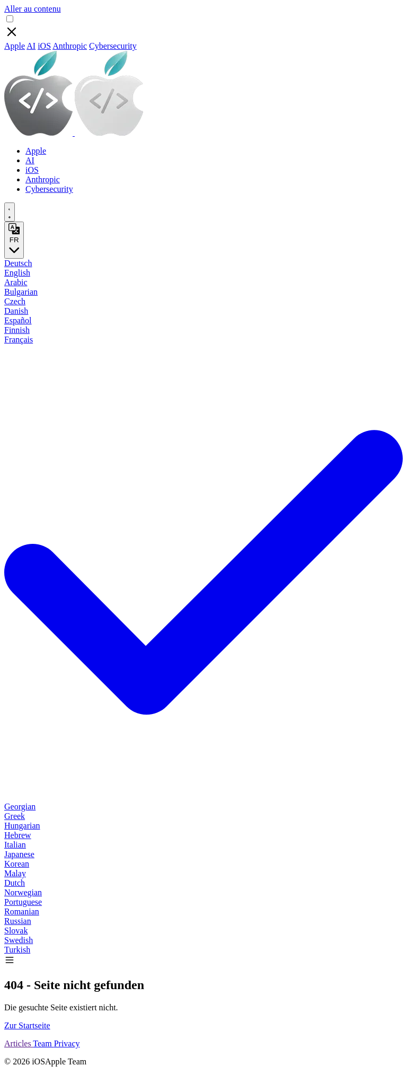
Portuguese (23, 901)
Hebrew (17, 835)
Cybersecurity (113, 45)
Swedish (18, 940)
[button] (9, 962)
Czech (14, 301)
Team (43, 1043)
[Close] (11, 36)
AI (31, 45)
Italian (15, 844)
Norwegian (23, 892)
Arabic (16, 282)
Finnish (17, 329)
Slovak (16, 930)
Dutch (14, 882)
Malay (15, 873)
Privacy (67, 1043)
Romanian (21, 911)
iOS (44, 45)
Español (18, 320)
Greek (14, 816)
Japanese (19, 854)
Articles (18, 1043)
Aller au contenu (32, 8)
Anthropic (69, 45)
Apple (14, 45)
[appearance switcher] (9, 212)
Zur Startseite (27, 1025)
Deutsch (18, 263)
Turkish (17, 949)
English (17, 272)
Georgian (20, 806)
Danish (16, 310)
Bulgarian (21, 291)
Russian (17, 921)
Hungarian (22, 825)
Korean (16, 863)
